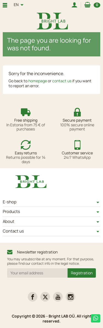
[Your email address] (37, 273)
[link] (32, 297)
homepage (37, 80)
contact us (61, 80)
